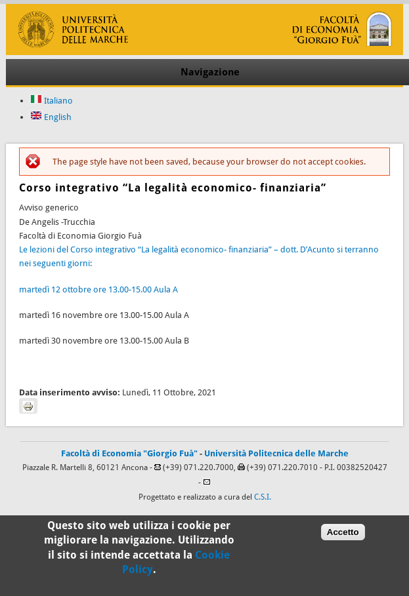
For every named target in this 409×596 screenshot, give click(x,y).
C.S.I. (262, 497)
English (51, 117)
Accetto (343, 535)
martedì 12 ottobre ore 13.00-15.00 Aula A (98, 289)
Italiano (51, 101)
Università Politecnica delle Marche (276, 453)
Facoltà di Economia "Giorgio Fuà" (129, 453)
